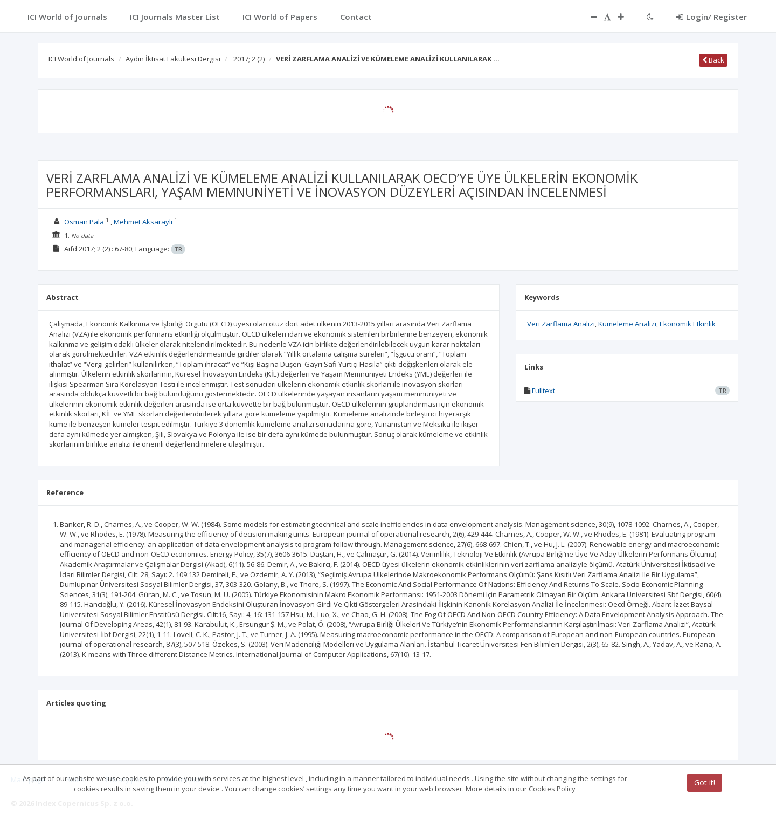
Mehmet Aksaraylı (143, 222)
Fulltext (543, 390)
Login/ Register (711, 16)
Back (713, 60)
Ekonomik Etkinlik (688, 324)
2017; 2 (249, 59)
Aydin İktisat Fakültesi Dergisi (173, 59)
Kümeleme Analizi (627, 324)
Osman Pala (84, 222)
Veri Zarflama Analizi (561, 324)
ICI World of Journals (81, 59)
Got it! (704, 782)
